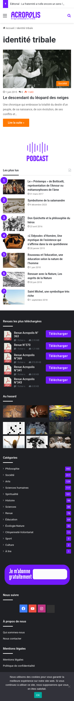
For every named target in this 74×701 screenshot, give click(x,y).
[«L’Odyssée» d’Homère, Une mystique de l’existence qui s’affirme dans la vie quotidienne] (14, 241)
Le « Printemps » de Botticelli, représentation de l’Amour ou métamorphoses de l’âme (46, 185)
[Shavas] (37, 428)
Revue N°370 (22, 345)
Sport (8, 538)
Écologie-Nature (14, 525)
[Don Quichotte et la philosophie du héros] (14, 223)
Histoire (10, 500)
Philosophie (12, 468)
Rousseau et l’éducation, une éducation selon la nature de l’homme (45, 259)
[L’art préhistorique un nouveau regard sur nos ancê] (14, 411)
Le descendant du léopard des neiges (36, 97)
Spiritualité (11, 494)
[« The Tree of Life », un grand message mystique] (37, 442)
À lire (8, 551)
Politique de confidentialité (19, 665)
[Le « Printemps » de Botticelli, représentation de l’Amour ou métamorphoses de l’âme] (14, 186)
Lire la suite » (16, 122)
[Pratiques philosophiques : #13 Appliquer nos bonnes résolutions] (14, 442)
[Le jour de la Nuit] (60, 412)
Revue (9, 513)
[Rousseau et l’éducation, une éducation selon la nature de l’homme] (14, 260)
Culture (9, 544)
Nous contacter (12, 638)
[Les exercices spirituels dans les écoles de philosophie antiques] (37, 411)
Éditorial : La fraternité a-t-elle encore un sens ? (36, 3)
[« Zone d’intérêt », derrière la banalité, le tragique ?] (60, 428)
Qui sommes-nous (14, 632)
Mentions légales (13, 659)
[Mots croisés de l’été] (14, 428)
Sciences (10, 506)
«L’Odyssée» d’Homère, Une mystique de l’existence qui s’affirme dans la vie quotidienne (48, 240)
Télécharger (58, 334)
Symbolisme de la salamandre (46, 200)
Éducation (11, 519)
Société (9, 475)
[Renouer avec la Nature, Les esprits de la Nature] (14, 279)
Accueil (8, 28)
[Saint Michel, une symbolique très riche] (14, 297)
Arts (7, 481)
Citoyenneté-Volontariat (19, 532)
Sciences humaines (17, 487)
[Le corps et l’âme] (60, 442)
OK (38, 695)
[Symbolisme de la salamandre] (14, 205)
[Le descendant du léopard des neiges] (37, 69)
